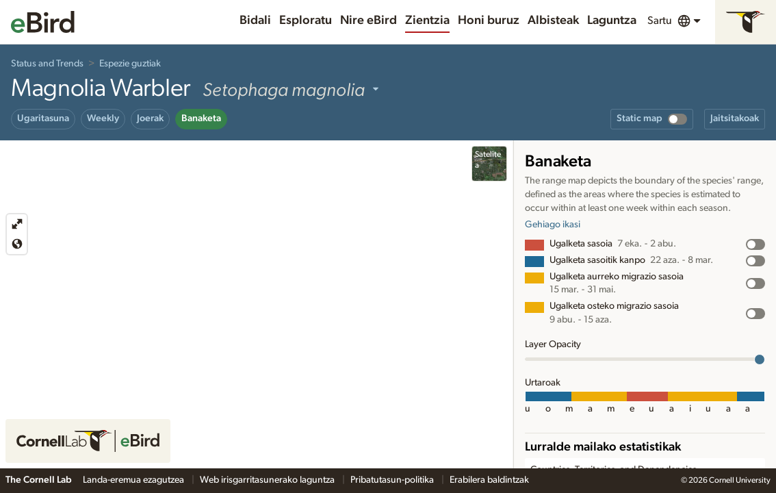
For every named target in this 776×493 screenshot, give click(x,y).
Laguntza (611, 20)
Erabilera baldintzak (489, 480)
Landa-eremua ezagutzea (134, 480)
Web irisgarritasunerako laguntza (268, 480)
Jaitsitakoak (734, 118)
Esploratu (305, 20)
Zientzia (427, 20)
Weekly (103, 118)
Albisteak (553, 20)
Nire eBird (368, 20)
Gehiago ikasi (552, 224)
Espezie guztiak (130, 63)
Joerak (150, 118)
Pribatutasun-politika (393, 480)
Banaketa (201, 118)
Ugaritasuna (43, 118)
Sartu (659, 20)
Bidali (255, 20)
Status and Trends (47, 63)
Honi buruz (488, 20)
